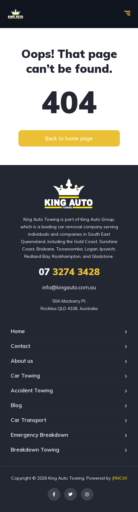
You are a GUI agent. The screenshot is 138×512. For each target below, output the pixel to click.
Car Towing (25, 375)
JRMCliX (119, 478)
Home (18, 331)
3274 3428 (69, 272)
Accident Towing (32, 390)
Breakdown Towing (35, 449)
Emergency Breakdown (39, 434)
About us (22, 360)
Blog (16, 405)
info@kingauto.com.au (69, 287)
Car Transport (28, 420)
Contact (20, 346)
